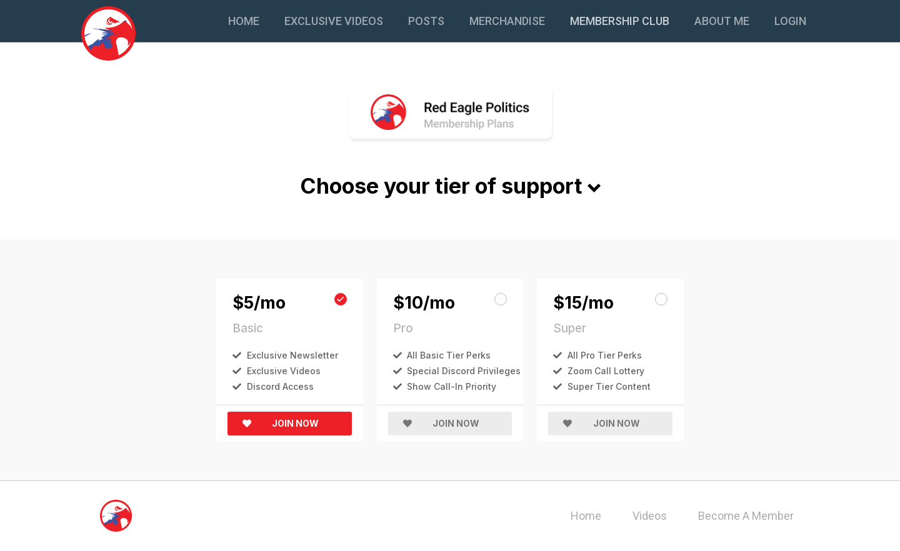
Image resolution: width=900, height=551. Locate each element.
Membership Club (619, 20)
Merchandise (507, 20)
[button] (290, 423)
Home (243, 20)
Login (790, 20)
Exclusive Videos (333, 20)
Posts (426, 20)
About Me (721, 20)
